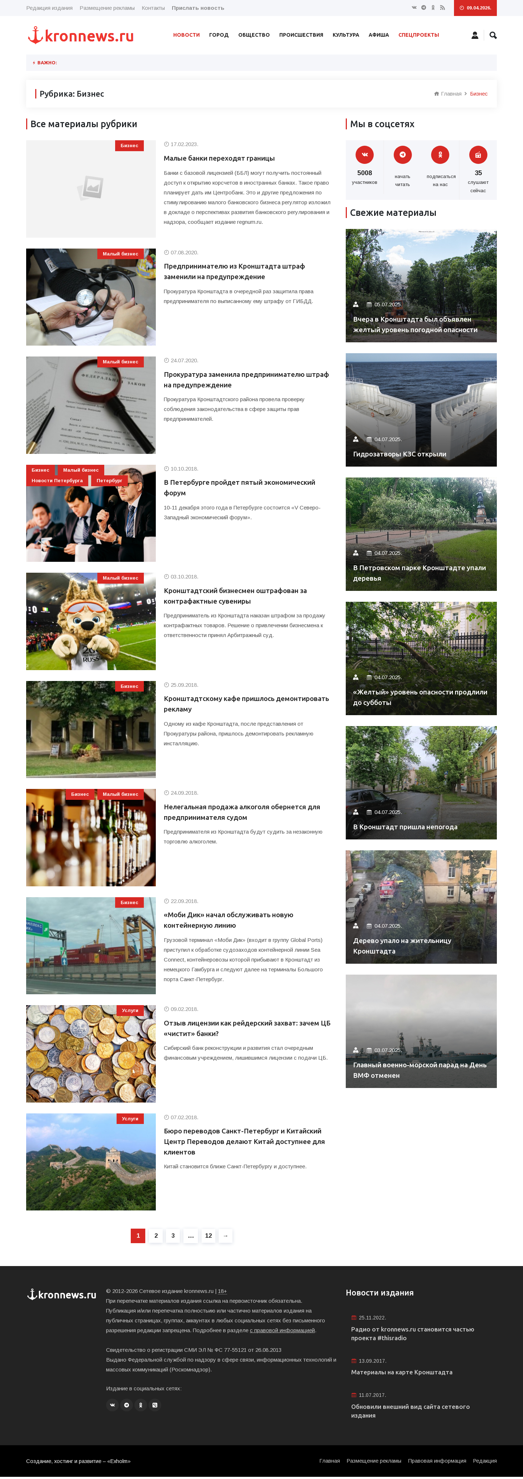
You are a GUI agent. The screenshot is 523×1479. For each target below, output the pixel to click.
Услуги (130, 1010)
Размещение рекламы (107, 8)
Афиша (379, 35)
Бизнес (129, 145)
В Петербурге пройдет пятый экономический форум (247, 487)
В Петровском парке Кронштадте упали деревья (413, 572)
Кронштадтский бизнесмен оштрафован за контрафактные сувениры (242, 596)
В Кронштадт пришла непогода (410, 826)
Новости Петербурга (57, 480)
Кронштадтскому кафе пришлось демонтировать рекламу (223, 704)
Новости (186, 35)
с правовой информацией (282, 1330)
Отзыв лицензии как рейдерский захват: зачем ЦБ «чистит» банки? (239, 1028)
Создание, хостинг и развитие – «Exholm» (79, 1463)
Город (219, 35)
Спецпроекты (418, 35)
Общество (254, 35)
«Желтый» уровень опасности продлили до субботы (407, 696)
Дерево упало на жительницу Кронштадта (407, 945)
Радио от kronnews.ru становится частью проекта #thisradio (416, 1334)
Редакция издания (49, 8)
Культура (346, 35)
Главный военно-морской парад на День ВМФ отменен (417, 1069)
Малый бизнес (120, 254)
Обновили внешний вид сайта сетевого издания (414, 1412)
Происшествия (301, 35)
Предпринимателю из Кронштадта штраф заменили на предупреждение (240, 271)
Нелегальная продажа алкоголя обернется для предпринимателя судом (242, 812)
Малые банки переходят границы (226, 158)
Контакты (153, 8)
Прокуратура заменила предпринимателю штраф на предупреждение (241, 380)
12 (209, 1235)
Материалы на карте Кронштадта (404, 1373)
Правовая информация (437, 1463)
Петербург (109, 480)
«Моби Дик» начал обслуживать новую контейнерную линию (234, 920)
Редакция (485, 1463)
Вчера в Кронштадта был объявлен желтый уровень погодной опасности (417, 318)
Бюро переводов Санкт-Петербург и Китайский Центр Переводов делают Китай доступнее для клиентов (244, 1142)
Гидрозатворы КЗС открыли (404, 454)
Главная (448, 93)
